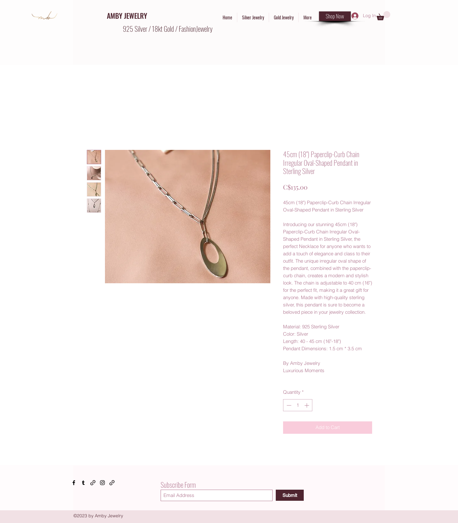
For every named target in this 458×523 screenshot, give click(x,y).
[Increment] (307, 405)
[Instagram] (102, 482)
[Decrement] (288, 405)
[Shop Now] (335, 16)
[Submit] (290, 495)
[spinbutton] (298, 405)
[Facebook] (74, 482)
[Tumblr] (83, 482)
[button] (383, 15)
